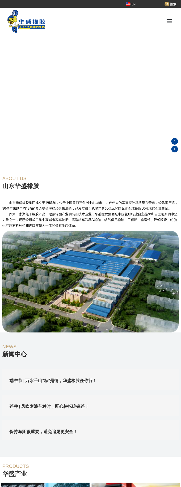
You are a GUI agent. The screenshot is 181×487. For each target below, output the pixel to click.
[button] (174, 95)
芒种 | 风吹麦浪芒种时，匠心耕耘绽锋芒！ (49, 406)
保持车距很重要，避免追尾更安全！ (43, 431)
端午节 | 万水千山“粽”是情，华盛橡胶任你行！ (53, 380)
